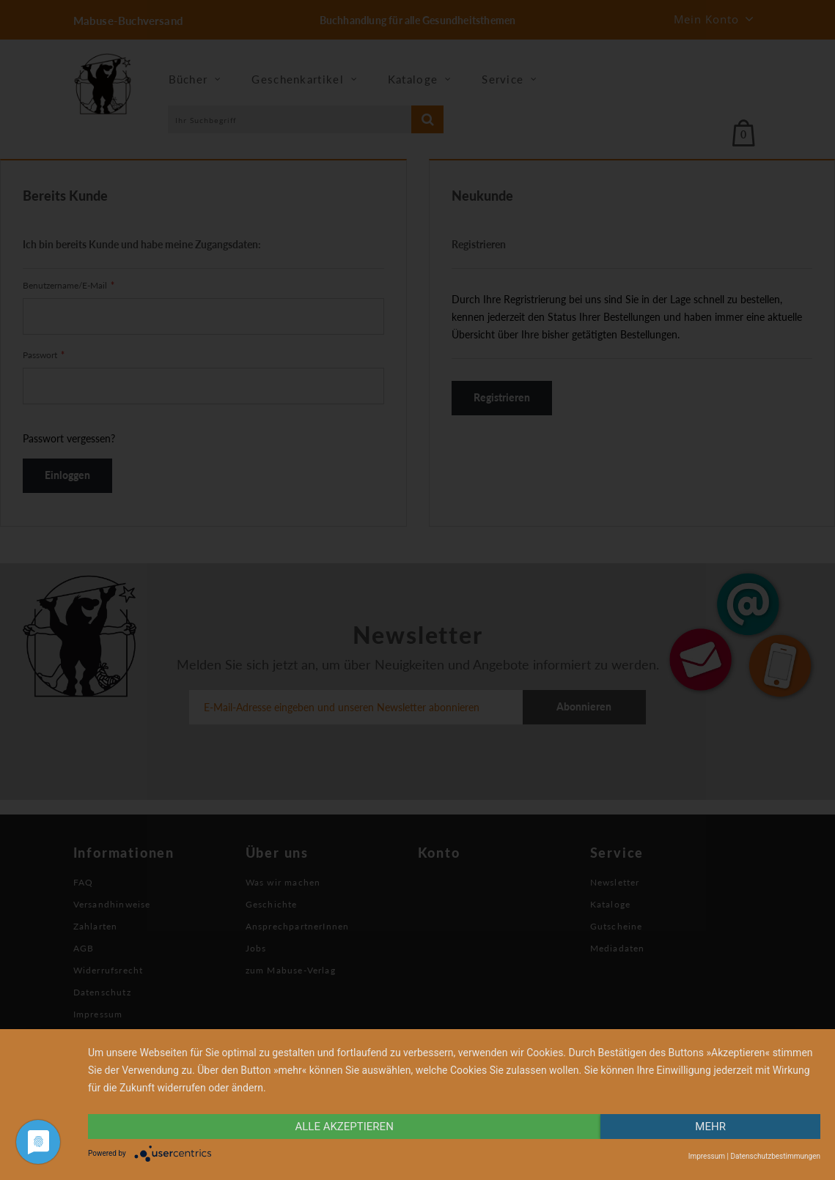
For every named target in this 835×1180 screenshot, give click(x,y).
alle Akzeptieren (344, 1126)
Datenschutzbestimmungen (775, 1156)
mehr (710, 1126)
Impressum (706, 1156)
